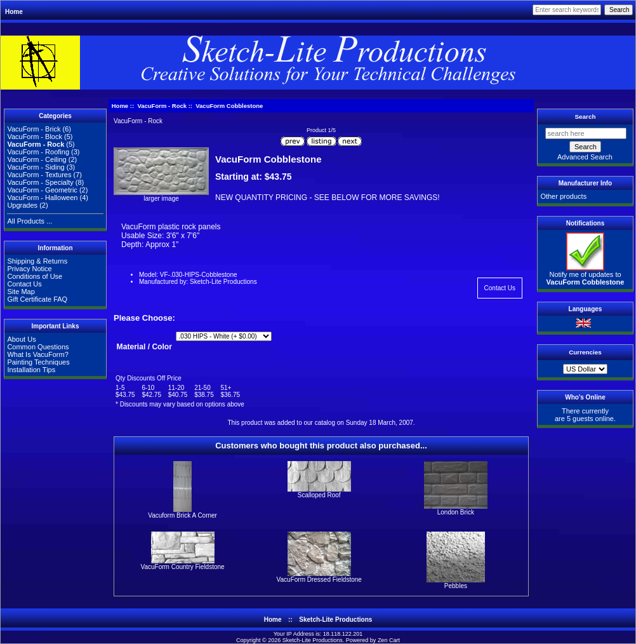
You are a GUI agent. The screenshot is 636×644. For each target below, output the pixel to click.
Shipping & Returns (37, 261)
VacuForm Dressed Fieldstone (319, 579)
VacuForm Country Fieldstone (183, 566)
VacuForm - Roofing (38, 152)
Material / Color (144, 347)
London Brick (455, 512)
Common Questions (38, 347)
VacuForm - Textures (39, 174)
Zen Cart (389, 640)
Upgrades (22, 205)
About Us (21, 339)
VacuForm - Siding (35, 167)
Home (14, 11)
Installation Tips (31, 369)
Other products (563, 196)
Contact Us (24, 284)
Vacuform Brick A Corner (182, 515)
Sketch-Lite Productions (335, 619)
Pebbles (455, 585)
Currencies (585, 352)
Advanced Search (585, 157)
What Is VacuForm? (37, 354)
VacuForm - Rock (162, 105)
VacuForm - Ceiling (36, 159)
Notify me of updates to (586, 275)
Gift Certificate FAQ (37, 299)
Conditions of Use (34, 276)
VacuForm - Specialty (40, 182)
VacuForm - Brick (33, 129)
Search (585, 116)
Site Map (20, 291)
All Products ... (29, 221)
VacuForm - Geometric (42, 190)
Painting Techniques (38, 362)
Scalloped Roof (319, 495)
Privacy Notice (29, 268)
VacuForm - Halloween (42, 197)
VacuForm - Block (34, 136)
